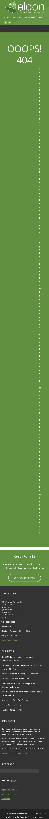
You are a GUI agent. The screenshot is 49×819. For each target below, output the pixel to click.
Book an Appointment (24, 577)
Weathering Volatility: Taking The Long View (19, 673)
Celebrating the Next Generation (15, 678)
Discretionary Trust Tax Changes (15, 700)
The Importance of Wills (11, 710)
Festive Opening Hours (11, 705)
